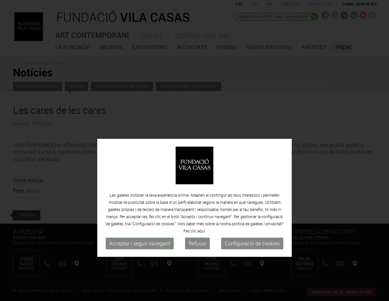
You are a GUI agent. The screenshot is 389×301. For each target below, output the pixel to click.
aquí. (201, 243)
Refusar (197, 256)
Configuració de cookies (252, 256)
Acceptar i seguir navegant (139, 256)
